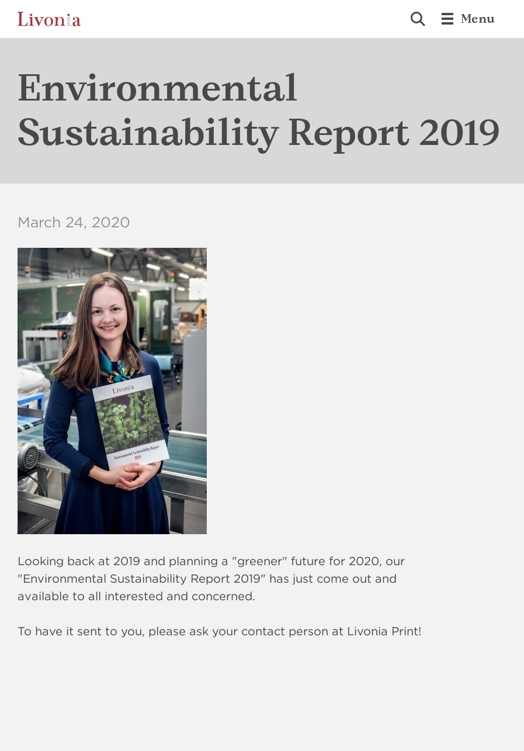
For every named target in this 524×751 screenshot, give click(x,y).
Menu (467, 19)
